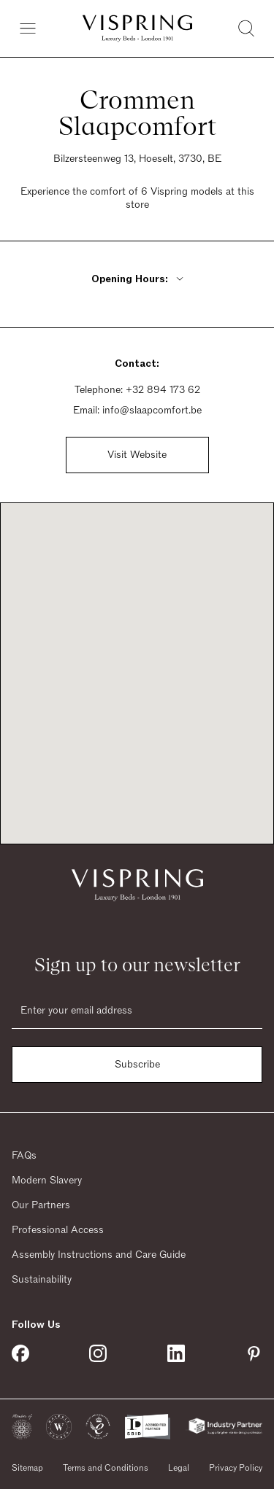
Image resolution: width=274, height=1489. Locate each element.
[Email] (137, 1010)
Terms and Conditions (105, 1468)
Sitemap (27, 1468)
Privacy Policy (235, 1468)
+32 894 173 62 (163, 390)
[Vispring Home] (137, 28)
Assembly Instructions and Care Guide (99, 1254)
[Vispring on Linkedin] (176, 1353)
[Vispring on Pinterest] (253, 1353)
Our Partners (41, 1205)
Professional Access (58, 1230)
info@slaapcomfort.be (152, 410)
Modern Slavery (47, 1180)
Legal (178, 1468)
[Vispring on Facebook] (20, 1353)
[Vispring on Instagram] (98, 1353)
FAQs (24, 1155)
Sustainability (42, 1279)
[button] (22, 1426)
